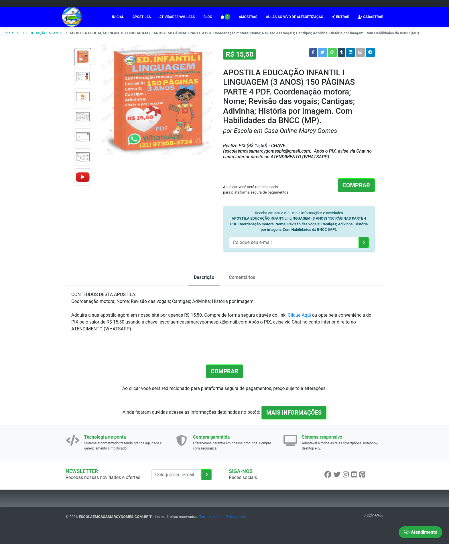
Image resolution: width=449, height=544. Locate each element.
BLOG (207, 17)
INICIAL (118, 17)
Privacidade (236, 517)
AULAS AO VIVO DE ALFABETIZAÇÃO (294, 17)
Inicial (9, 33)
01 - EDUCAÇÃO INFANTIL (41, 33)
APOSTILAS (141, 17)
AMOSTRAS (248, 17)
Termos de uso (211, 517)
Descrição (204, 277)
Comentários (242, 277)
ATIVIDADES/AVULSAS (177, 17)
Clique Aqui (299, 315)
